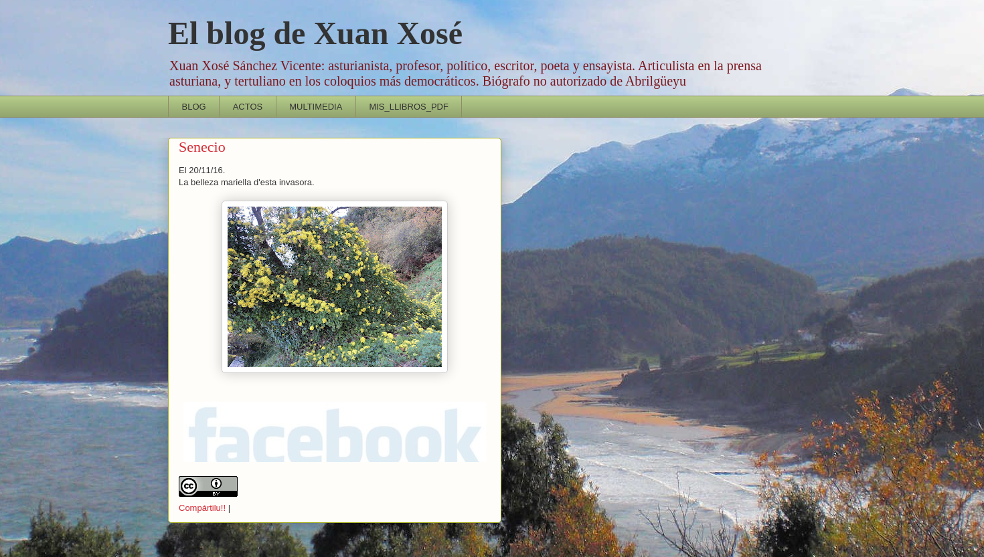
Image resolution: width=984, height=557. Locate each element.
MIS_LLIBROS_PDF (408, 107)
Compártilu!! (202, 508)
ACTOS (248, 107)
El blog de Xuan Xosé (315, 33)
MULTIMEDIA (315, 107)
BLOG (194, 107)
